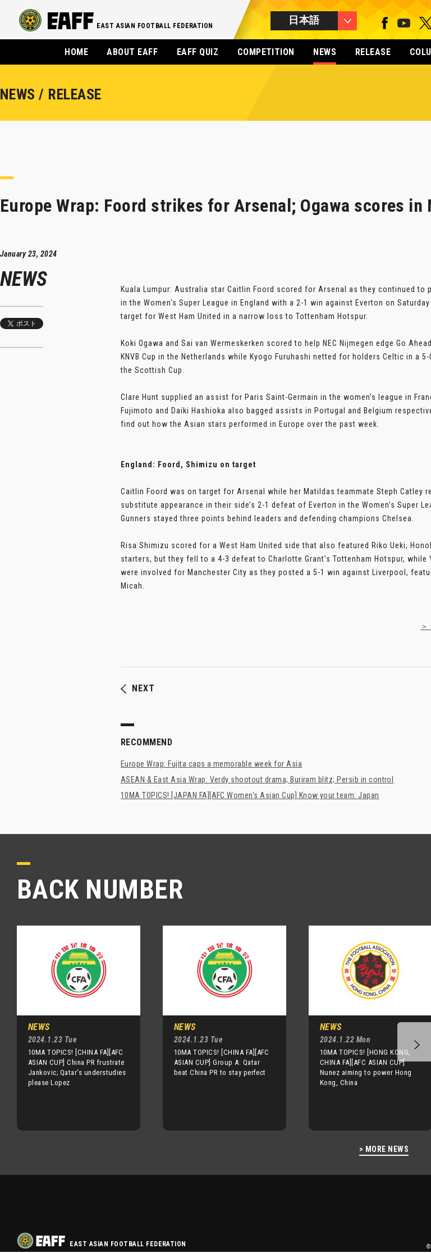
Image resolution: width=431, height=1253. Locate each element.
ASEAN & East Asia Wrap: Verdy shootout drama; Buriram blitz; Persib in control (257, 779)
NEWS (324, 52)
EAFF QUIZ (197, 52)
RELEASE (373, 52)
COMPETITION (266, 52)
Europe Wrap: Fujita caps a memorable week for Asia (211, 763)
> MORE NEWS (384, 1149)
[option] (70, 1027)
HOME (76, 52)
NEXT (138, 688)
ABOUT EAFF (132, 52)
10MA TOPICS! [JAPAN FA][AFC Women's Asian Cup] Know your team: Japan (250, 795)
